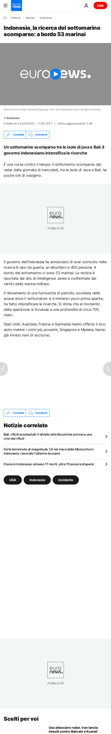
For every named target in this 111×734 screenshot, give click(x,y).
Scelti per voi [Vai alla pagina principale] (21, 718)
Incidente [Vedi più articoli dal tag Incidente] (65, 480)
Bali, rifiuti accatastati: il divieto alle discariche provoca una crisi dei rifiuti (48, 436)
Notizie (16, 17)
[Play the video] (55, 74)
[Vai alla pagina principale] (16, 5)
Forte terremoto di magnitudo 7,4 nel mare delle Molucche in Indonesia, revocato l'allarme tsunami (49, 451)
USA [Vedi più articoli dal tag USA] (12, 480)
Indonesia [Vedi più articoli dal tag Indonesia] (37, 480)
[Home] (5, 17)
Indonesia (46, 17)
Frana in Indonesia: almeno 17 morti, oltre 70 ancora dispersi (49, 464)
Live (100, 5)
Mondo (30, 17)
